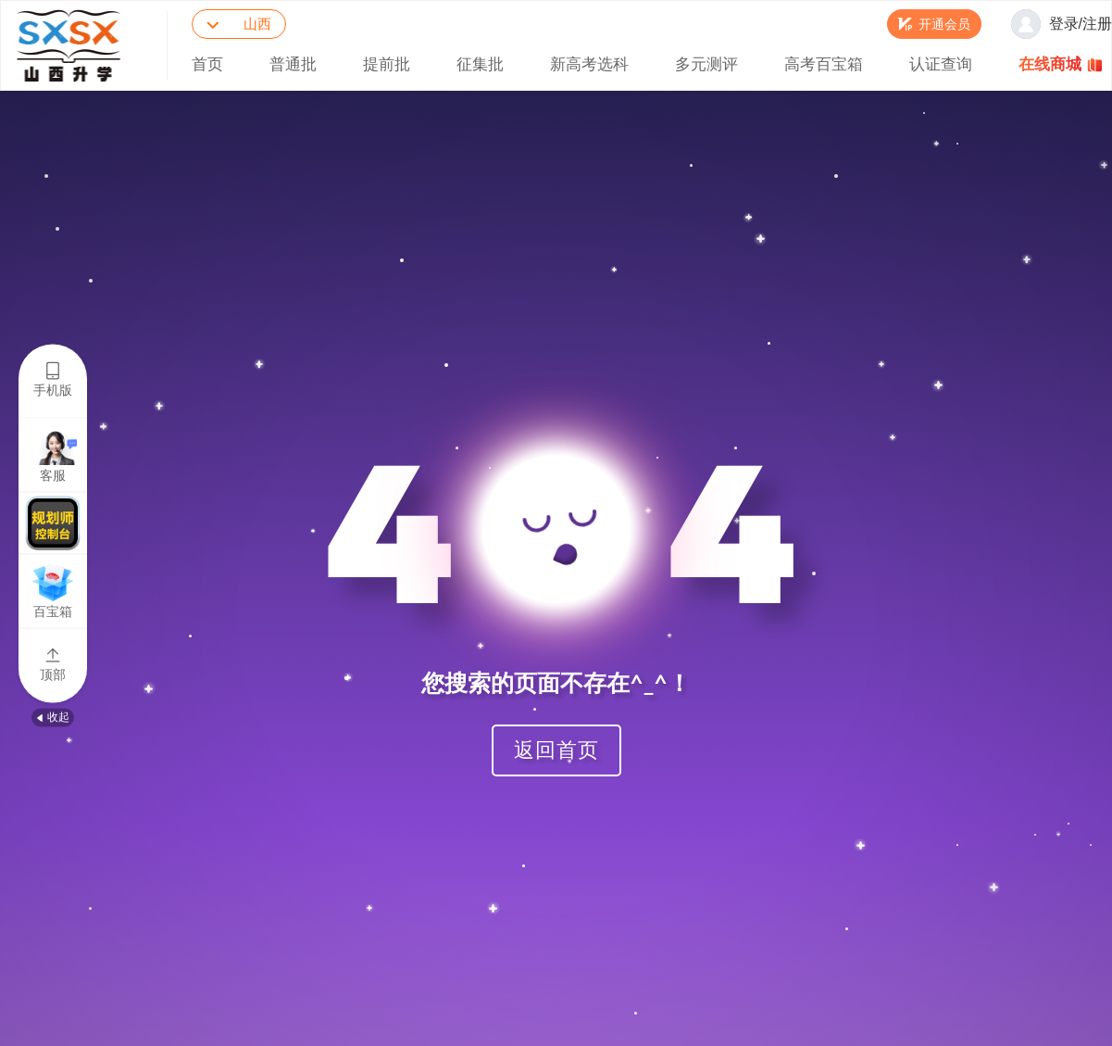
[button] (934, 24)
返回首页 (556, 749)
